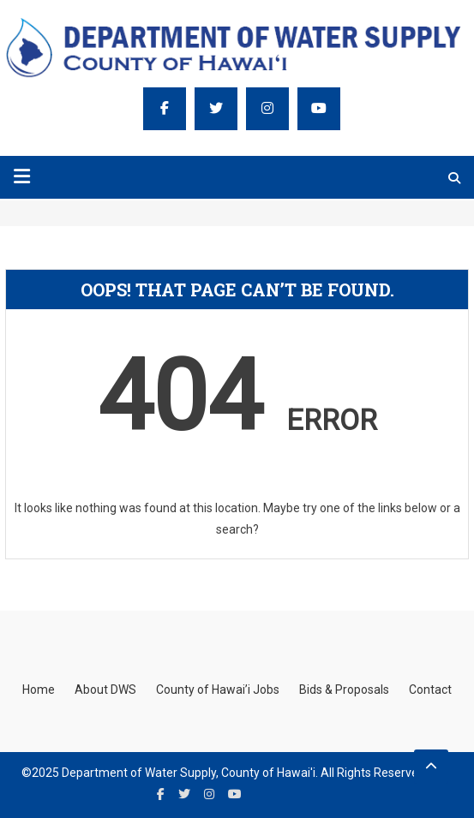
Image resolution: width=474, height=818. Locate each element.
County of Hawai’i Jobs (217, 689)
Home (38, 689)
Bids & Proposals (344, 689)
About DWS (105, 689)
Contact (430, 689)
